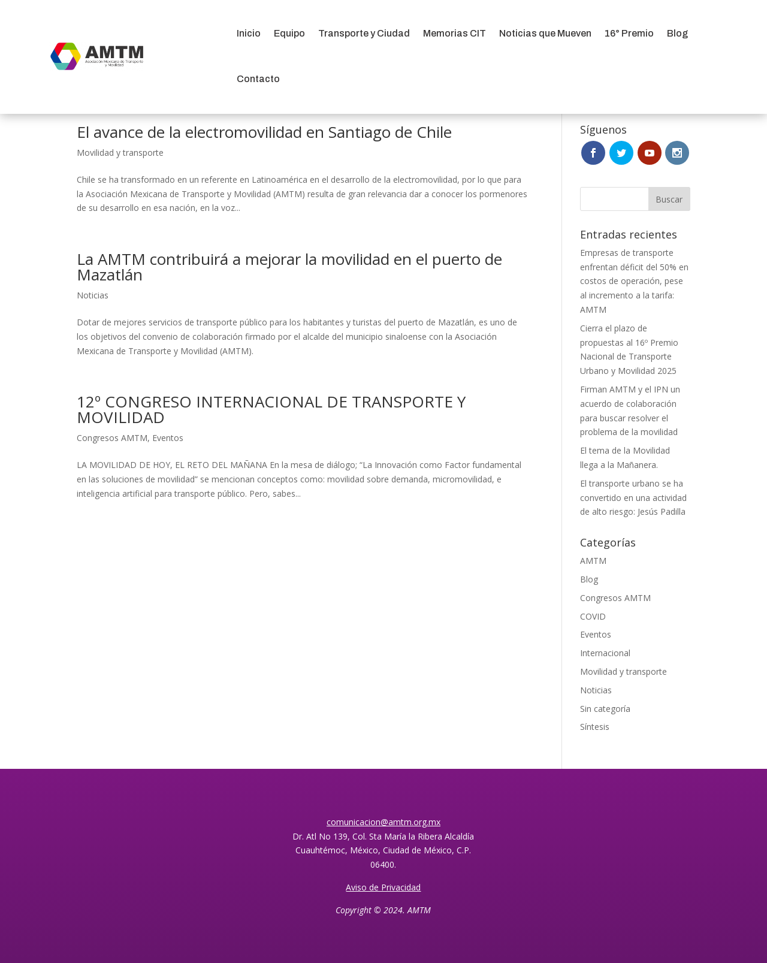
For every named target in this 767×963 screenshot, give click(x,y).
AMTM (593, 560)
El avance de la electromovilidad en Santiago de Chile (264, 132)
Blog (677, 33)
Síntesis (594, 726)
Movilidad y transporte (120, 152)
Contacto (258, 79)
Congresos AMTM (112, 437)
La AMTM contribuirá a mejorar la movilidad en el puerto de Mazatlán (289, 266)
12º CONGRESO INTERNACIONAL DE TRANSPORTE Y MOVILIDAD (271, 409)
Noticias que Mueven (545, 33)
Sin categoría (605, 708)
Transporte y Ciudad (364, 33)
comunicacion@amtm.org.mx (383, 822)
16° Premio (629, 33)
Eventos (167, 437)
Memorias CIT (454, 33)
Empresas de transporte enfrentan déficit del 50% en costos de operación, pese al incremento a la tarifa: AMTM (634, 281)
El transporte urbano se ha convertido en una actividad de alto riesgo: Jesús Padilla (633, 498)
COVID (593, 616)
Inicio (249, 33)
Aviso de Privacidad (383, 887)
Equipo (289, 33)
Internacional (605, 653)
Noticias (92, 295)
